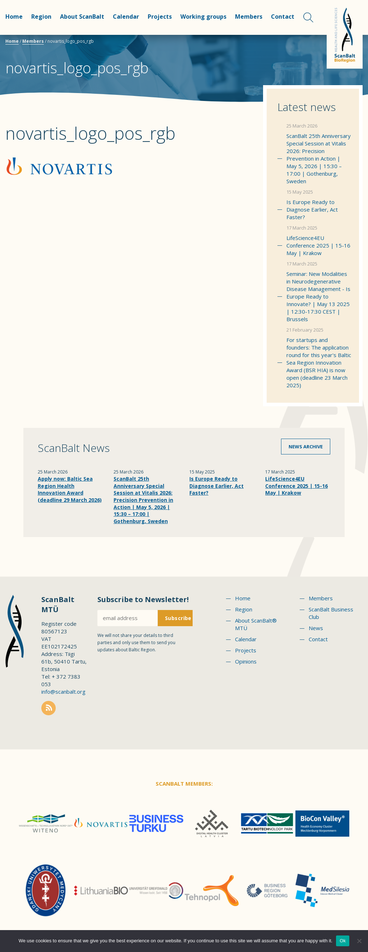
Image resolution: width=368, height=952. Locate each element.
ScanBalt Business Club (331, 613)
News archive (306, 446)
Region (41, 16)
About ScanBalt (82, 16)
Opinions (246, 661)
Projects (160, 16)
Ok (343, 940)
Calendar (126, 16)
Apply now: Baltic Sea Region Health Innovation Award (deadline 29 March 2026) (70, 489)
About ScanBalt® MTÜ (256, 624)
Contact (282, 16)
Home (14, 16)
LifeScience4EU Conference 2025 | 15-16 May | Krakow (318, 245)
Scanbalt (345, 34)
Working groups (203, 16)
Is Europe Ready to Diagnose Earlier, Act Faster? (312, 209)
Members (248, 16)
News (316, 628)
